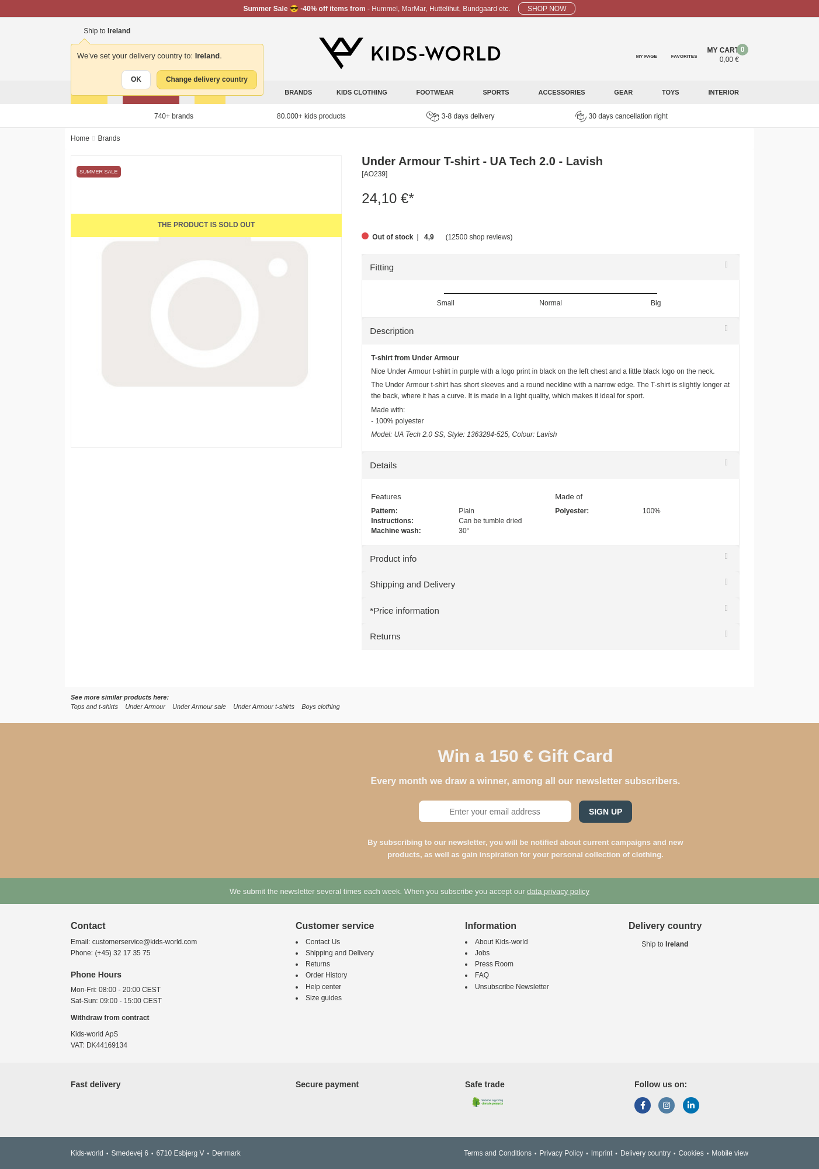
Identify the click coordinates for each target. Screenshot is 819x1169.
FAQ (482, 975)
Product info (393, 558)
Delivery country (645, 1153)
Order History (326, 975)
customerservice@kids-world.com (144, 942)
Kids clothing (362, 92)
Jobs (482, 953)
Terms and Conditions (498, 1153)
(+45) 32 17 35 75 (122, 953)
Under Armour (145, 706)
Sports (497, 92)
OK (136, 79)
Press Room (494, 964)
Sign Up (606, 811)
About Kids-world (501, 942)
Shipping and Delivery (412, 584)
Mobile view (730, 1153)
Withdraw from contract (110, 1018)
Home (80, 138)
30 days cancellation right (621, 116)
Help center (323, 987)
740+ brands (173, 116)
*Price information (404, 610)
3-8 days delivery (460, 116)
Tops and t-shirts (94, 706)
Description (392, 331)
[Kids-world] (409, 53)
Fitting (382, 267)
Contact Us (323, 942)
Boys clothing (320, 706)
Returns (385, 636)
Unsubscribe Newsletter (512, 987)
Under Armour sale (199, 706)
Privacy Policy (561, 1153)
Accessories (562, 92)
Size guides (324, 998)
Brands (298, 92)
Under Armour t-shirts (263, 706)
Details (383, 465)
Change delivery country (207, 79)
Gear (624, 92)
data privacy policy (558, 891)
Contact (88, 926)
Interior (724, 92)
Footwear (436, 92)
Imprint (602, 1153)
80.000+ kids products (311, 116)
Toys (671, 92)
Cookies (690, 1153)
